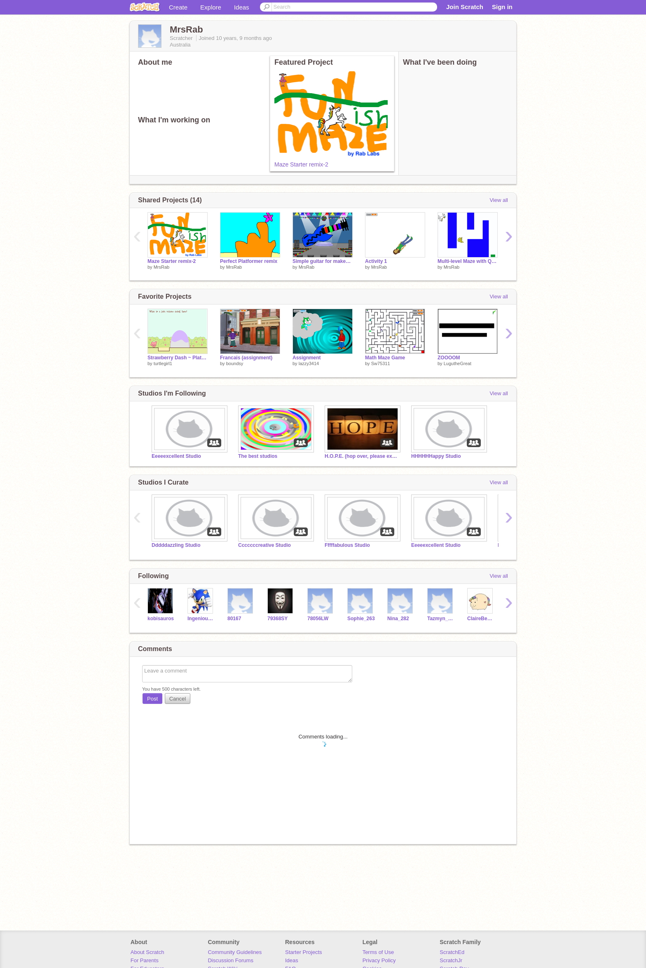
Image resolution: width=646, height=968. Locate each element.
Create (178, 7)
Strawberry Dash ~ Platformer (177, 358)
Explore (210, 7)
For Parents (145, 960)
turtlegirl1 (163, 363)
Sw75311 (380, 363)
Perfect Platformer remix (248, 261)
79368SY (277, 618)
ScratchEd (452, 952)
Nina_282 (398, 618)
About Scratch (147, 952)
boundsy (234, 363)
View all (498, 200)
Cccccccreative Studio (264, 545)
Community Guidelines (235, 952)
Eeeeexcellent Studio (176, 456)
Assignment (307, 358)
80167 (234, 618)
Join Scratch (464, 6)
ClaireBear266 (481, 618)
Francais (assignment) (246, 358)
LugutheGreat (457, 363)
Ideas (241, 7)
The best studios (257, 456)
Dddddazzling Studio (176, 545)
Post (152, 699)
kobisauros (160, 618)
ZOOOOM (449, 358)
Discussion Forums (230, 960)
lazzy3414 (309, 363)
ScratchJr (451, 960)
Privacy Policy (379, 960)
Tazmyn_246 (441, 618)
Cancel (177, 699)
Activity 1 (376, 261)
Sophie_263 (361, 618)
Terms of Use (378, 952)
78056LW (317, 618)
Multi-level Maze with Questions (468, 261)
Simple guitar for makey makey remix (323, 261)
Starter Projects (303, 952)
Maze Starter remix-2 (301, 164)
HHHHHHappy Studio (436, 456)
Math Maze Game (385, 358)
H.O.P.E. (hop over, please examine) (362, 456)
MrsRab (162, 267)
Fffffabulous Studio (347, 545)
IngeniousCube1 (201, 618)
